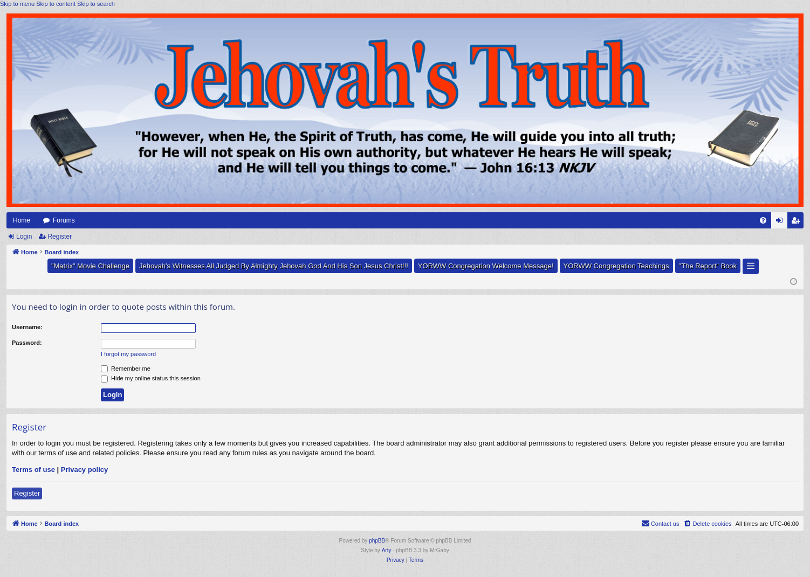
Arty (387, 550)
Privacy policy (84, 469)
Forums (64, 220)
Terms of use (33, 469)
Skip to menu (17, 4)
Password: (27, 342)
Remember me (125, 368)
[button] (751, 266)
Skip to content (55, 4)
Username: (27, 327)
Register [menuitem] (798, 222)
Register (59, 236)
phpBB (377, 541)
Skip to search (96, 4)
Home (21, 220)
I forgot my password (128, 354)
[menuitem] (763, 220)
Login (24, 236)
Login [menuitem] (781, 222)
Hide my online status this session (151, 378)
